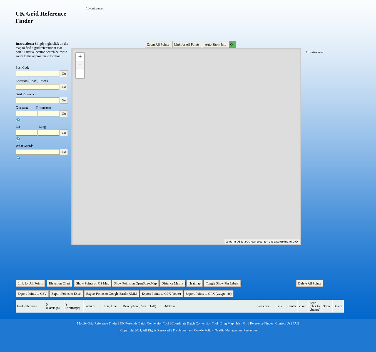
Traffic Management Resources (236, 330)
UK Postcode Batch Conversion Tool (144, 323)
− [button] (80, 65)
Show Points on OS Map (92, 283)
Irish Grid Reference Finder (254, 323)
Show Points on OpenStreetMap (135, 283)
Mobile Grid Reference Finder (97, 323)
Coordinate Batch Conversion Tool (194, 323)
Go (64, 74)
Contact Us (282, 323)
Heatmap (194, 283)
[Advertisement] (187, 23)
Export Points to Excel (66, 294)
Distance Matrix (172, 283)
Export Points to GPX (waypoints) (208, 294)
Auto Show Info (220, 44)
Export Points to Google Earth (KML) (111, 294)
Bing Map (227, 323)
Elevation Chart (59, 283)
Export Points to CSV (32, 294)
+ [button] (80, 57)
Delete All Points (309, 283)
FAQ (296, 323)
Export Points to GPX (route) (161, 294)
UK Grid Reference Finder (41, 17)
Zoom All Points (158, 44)
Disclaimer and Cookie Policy (193, 330)
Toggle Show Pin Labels (222, 283)
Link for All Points (186, 44)
